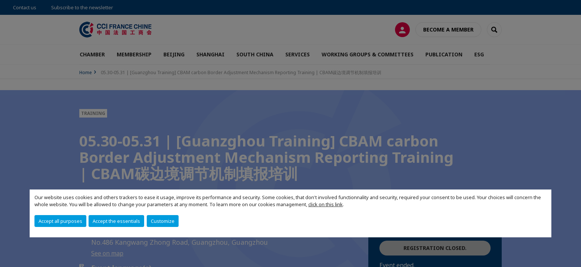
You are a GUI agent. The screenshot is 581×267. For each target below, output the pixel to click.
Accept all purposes (60, 221)
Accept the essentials (116, 221)
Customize (163, 221)
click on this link (325, 204)
